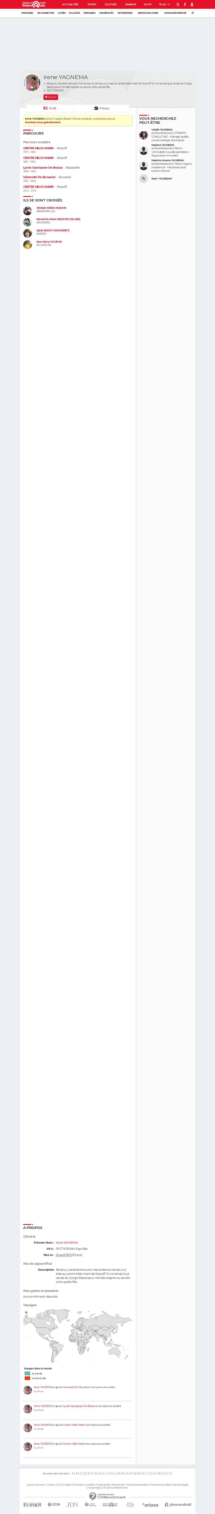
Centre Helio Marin (73, 1424)
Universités (106, 13)
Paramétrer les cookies (160, 1485)
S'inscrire (27, 13)
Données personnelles (137, 1485)
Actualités (70, 4)
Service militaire (148, 13)
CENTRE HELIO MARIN (38, 148)
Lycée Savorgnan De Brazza (42, 167)
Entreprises (125, 13)
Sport (92, 4)
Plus (164, 4)
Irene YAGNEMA (43, 1387)
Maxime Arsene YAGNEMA (168, 160)
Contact (51, 1485)
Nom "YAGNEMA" (162, 178)
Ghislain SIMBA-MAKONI (51, 207)
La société (89, 1485)
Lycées (62, 13)
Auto (148, 4)
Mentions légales (180, 1485)
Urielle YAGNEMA (162, 129)
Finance (130, 4)
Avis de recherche (175, 13)
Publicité (67, 1485)
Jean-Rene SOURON (49, 241)
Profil (52, 108)
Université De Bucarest (39, 177)
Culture (110, 4)
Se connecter (45, 13)
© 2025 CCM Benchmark (115, 1488)
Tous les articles (103, 1485)
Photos (104, 108)
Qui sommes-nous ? (36, 1485)
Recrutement (118, 1485)
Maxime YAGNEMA (163, 145)
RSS (59, 1485)
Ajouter (52, 97)
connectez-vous (102, 118)
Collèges (74, 13)
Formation (78, 1485)
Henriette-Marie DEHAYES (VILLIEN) (58, 219)
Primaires (89, 13)
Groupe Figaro (94, 1488)
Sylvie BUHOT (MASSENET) (52, 230)
